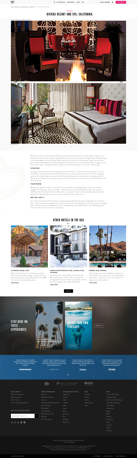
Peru (64, 416)
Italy (64, 405)
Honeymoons (89, 403)
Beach (109, 411)
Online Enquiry (46, 405)
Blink (108, 414)
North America (24, 7)
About (78, 2)
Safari (108, 428)
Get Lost (109, 425)
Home (12, 7)
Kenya (65, 411)
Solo (86, 405)
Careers (43, 400)
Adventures (110, 408)
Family (87, 397)
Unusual (109, 430)
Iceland (65, 403)
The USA (31, 7)
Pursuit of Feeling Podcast (20, 403)
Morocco (66, 414)
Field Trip (110, 419)
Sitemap (43, 416)
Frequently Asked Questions (50, 403)
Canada (65, 397)
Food (108, 422)
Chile (64, 400)
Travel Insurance (46, 419)
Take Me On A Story (113, 403)
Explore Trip (44, 346)
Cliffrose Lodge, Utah (20, 271)
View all (68, 291)
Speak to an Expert (17, 394)
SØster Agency (108, 456)
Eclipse (109, 416)
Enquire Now (121, 2)
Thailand (65, 419)
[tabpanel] (28, 256)
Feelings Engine (112, 397)
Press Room (45, 408)
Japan (64, 408)
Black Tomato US (120, 456)
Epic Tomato (97, 456)
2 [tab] (69, 374)
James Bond (110, 405)
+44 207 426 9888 (104, 2)
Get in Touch (15, 400)
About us (44, 394)
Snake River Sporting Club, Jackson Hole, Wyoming (67, 271)
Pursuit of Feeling (113, 394)
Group (87, 400)
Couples (87, 394)
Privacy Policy (46, 411)
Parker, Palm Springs (97, 271)
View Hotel (15, 283)
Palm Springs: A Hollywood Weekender (48, 340)
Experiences (71, 2)
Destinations (61, 2)
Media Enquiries (16, 397)
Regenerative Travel (47, 414)
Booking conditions (47, 397)
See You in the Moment (114, 400)
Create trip (72, 346)
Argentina (66, 394)
